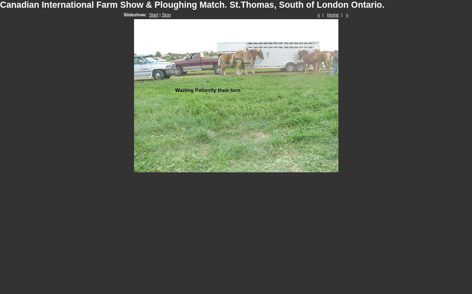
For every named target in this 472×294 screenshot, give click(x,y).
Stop (166, 14)
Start (154, 14)
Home (333, 14)
